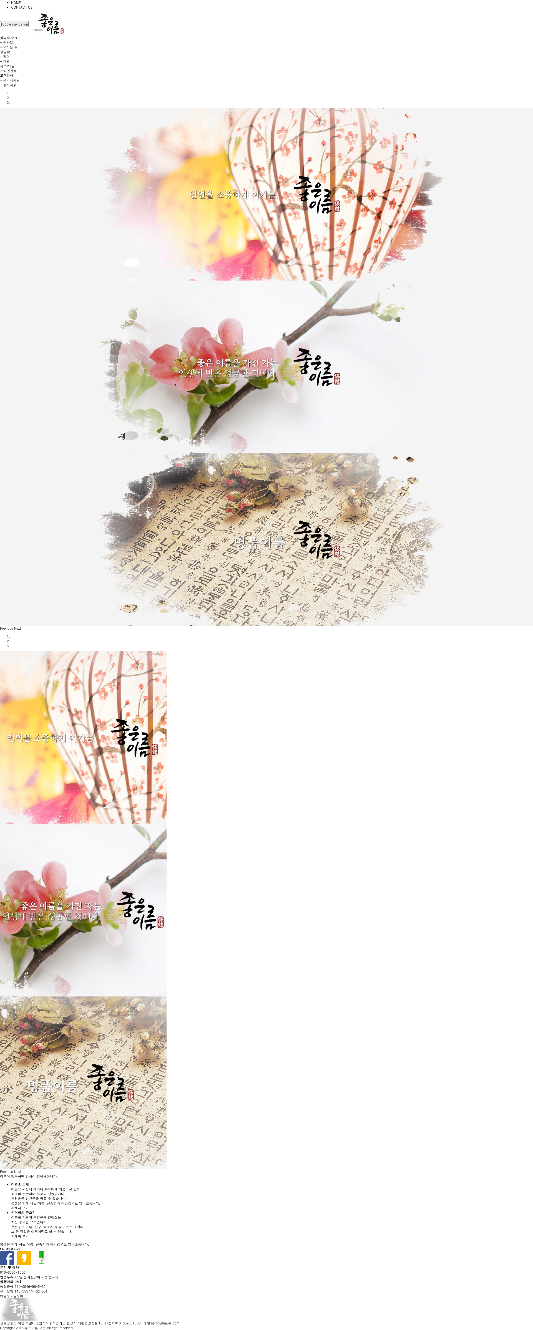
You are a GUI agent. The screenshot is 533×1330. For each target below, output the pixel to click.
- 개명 (5, 61)
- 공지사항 (8, 84)
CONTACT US (21, 7)
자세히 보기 (20, 1207)
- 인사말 (6, 42)
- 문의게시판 (10, 80)
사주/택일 (7, 66)
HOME (16, 2)
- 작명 (5, 56)
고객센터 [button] (6, 75)
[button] (7, 628)
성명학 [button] (5, 51)
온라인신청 (8, 70)
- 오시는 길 (8, 47)
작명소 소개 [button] (9, 37)
